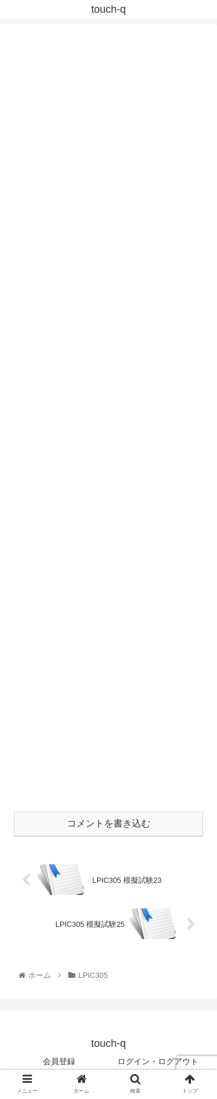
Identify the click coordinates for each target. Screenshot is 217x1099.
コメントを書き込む (108, 823)
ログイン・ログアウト (157, 1061)
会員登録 (59, 1061)
